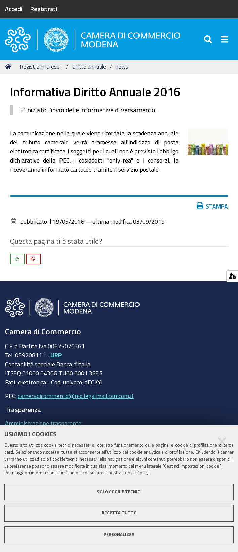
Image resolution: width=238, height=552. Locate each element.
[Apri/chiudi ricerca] (209, 40)
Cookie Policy (135, 473)
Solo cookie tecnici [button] (119, 492)
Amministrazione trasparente (43, 424)
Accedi (13, 9)
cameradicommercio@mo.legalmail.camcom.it (76, 397)
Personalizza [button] (119, 534)
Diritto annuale (89, 68)
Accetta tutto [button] (119, 513)
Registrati (43, 9)
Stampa (212, 207)
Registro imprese (39, 68)
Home (9, 68)
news (121, 68)
